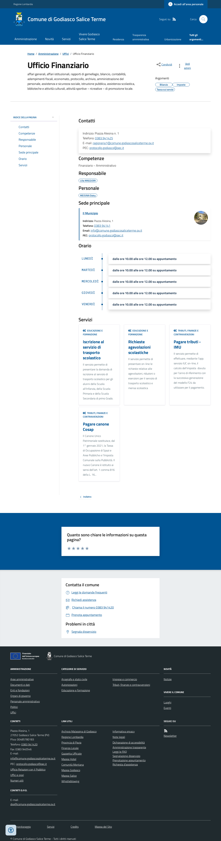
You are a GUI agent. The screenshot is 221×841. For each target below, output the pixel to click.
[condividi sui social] (164, 64)
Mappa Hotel (68, 759)
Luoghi (167, 702)
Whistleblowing (70, 781)
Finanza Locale (70, 748)
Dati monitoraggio (20, 827)
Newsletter (170, 736)
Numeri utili (16, 780)
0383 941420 (29, 744)
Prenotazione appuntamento (129, 760)
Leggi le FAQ (120, 752)
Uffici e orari (17, 775)
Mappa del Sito (103, 827)
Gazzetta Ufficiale (71, 753)
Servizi (66, 39)
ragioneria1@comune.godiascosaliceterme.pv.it (123, 143)
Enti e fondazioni (20, 690)
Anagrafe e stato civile (74, 679)
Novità (49, 39)
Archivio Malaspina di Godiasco (79, 731)
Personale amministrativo (25, 701)
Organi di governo (20, 696)
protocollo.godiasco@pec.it (106, 148)
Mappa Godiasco (70, 770)
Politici (14, 707)
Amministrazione (26, 39)
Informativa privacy (124, 731)
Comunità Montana (72, 765)
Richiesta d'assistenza (125, 764)
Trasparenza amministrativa (140, 37)
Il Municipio (90, 213)
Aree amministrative (22, 679)
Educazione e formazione (93, 332)
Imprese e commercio (125, 679)
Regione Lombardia (23, 4)
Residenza (118, 39)
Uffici (66, 54)
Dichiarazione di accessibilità (129, 742)
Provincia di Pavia (71, 742)
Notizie (168, 679)
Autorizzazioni (69, 685)
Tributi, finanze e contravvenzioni (186, 332)
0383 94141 (102, 225)
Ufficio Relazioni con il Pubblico (27, 769)
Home (30, 54)
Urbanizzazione (172, 39)
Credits (75, 827)
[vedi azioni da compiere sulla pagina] (185, 66)
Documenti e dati (20, 685)
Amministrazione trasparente (129, 747)
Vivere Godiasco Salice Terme (89, 36)
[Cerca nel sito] (202, 19)
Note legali (119, 737)
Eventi (167, 708)
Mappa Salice (69, 776)
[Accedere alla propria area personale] (186, 4)
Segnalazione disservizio (126, 756)
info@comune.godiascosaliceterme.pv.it (116, 230)
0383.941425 (104, 138)
